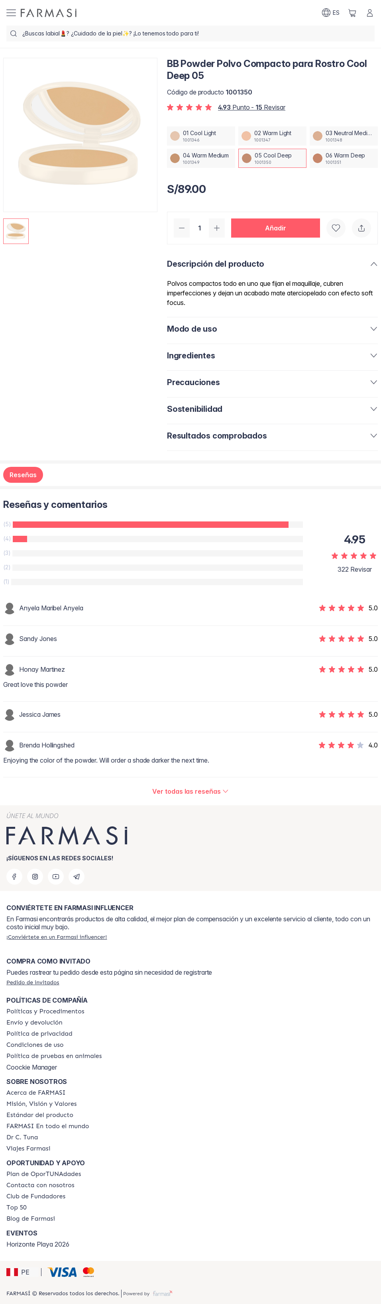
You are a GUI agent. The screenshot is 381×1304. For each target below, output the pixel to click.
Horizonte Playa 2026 (37, 1244)
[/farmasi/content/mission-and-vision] (41, 1104)
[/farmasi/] (49, 13)
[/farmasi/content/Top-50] (16, 1208)
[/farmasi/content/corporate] (47, 1126)
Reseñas (23, 475)
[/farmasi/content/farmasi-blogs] (30, 1219)
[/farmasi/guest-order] (32, 982)
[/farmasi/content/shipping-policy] (34, 1023)
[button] (275, 228)
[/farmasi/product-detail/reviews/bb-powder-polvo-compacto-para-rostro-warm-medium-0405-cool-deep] (190, 791)
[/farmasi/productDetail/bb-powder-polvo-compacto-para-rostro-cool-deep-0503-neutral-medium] (344, 136)
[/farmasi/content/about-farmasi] (36, 1093)
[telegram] (76, 877)
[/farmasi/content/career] (28, 1149)
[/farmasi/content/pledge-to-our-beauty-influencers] (22, 1137)
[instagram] (35, 877)
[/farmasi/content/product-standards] (39, 1115)
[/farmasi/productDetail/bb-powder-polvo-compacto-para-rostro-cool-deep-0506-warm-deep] (344, 158)
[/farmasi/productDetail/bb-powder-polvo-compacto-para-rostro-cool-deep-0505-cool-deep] (272, 158)
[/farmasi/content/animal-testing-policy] (54, 1056)
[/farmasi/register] (56, 936)
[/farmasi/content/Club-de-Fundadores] (35, 1196)
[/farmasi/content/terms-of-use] (35, 1045)
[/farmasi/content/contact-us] (40, 1185)
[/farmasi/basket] (352, 13)
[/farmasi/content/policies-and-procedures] (45, 1011)
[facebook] (14, 877)
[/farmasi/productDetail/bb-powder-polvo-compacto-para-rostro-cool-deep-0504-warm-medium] (201, 158)
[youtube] (56, 877)
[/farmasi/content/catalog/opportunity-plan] (43, 1174)
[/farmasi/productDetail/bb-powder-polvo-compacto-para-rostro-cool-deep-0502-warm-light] (272, 136)
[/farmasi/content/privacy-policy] (39, 1034)
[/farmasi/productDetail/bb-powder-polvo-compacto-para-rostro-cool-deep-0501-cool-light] (201, 136)
